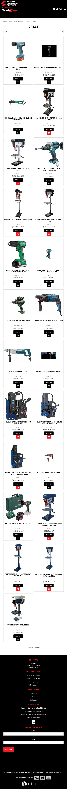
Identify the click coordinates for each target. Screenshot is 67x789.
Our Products (33, 697)
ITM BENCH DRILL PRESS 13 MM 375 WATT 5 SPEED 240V (49, 524)
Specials (33, 663)
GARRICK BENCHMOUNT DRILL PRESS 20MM (49, 119)
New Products (33, 667)
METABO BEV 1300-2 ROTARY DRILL (48, 473)
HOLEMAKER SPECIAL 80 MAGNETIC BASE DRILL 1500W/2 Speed (18, 473)
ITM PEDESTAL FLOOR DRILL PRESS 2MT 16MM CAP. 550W (48, 575)
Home (5, 22)
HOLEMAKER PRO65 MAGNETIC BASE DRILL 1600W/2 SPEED (49, 422)
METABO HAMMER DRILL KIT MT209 (18, 523)
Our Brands (33, 700)
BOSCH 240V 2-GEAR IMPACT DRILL (48, 371)
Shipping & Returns (33, 675)
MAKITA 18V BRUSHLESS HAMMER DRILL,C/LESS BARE (49, 169)
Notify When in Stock (18, 82)
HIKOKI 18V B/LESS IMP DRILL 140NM (18, 321)
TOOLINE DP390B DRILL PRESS (18, 625)
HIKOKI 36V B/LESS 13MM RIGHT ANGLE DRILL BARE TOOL (18, 119)
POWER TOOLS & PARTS (22, 22)
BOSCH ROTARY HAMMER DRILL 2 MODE (49, 321)
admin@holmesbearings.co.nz (35, 714)
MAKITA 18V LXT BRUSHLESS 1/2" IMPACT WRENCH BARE (49, 271)
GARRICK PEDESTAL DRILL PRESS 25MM (18, 219)
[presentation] (19, 757)
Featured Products (33, 665)
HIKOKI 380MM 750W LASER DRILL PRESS (48, 67)
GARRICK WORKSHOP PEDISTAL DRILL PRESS (48, 220)
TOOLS (11, 22)
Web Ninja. (60, 772)
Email (33, 739)
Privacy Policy (33, 682)
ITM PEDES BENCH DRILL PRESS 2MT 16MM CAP (18, 575)
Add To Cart (49, 133)
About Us (33, 694)
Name (33, 731)
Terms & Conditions (33, 679)
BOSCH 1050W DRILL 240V (18, 371)
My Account (33, 685)
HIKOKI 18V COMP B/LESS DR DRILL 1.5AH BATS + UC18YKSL (18, 271)
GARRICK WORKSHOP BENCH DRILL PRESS (18, 169)
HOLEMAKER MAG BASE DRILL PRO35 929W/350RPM (18, 422)
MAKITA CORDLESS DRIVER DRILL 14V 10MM (18, 68)
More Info (18, 79)
